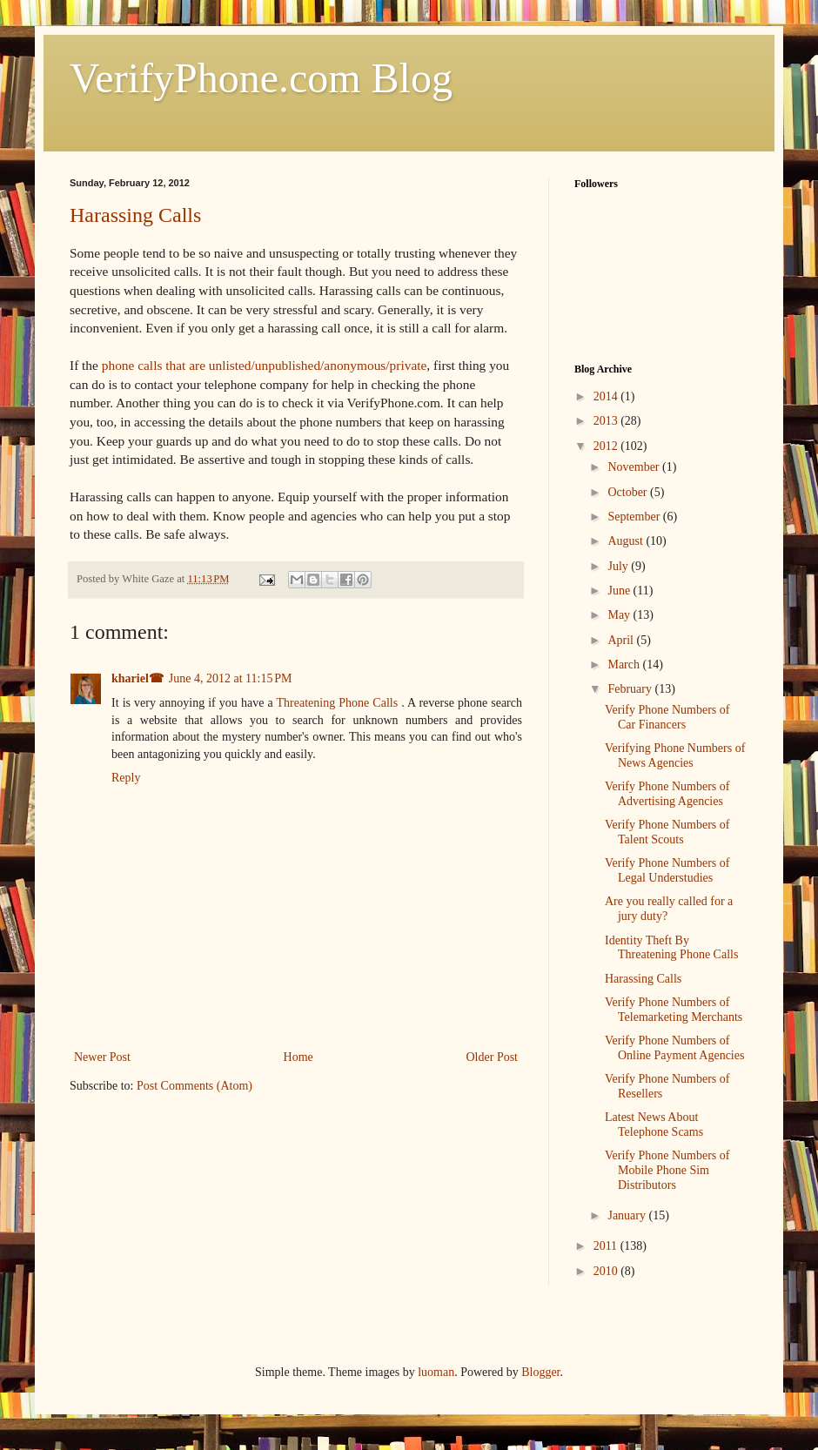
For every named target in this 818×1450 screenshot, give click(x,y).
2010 (607, 1271)
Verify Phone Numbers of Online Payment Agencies (674, 1048)
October (628, 492)
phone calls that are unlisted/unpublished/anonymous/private (264, 365)
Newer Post (102, 1057)
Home (298, 1057)
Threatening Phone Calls (339, 702)
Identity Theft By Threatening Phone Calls (671, 948)
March (624, 664)
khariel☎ (137, 678)
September (634, 516)
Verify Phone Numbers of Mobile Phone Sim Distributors (667, 1170)
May (620, 614)
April (621, 640)
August (626, 540)
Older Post (492, 1057)
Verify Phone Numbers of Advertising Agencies (667, 794)
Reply (125, 777)
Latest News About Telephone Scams (654, 1124)
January (627, 1215)
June (620, 590)
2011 (606, 1245)
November (634, 466)
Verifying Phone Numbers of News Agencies (675, 755)
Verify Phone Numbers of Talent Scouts (667, 832)
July (619, 566)
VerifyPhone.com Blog (261, 78)
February (630, 688)
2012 (607, 446)
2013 (607, 420)
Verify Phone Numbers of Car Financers (667, 717)
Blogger (540, 1372)
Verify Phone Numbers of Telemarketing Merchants (673, 1010)
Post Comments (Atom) (194, 1085)
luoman (436, 1372)
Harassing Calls (135, 215)
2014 (607, 396)
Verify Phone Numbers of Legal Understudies (667, 870)
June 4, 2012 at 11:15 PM (230, 678)
